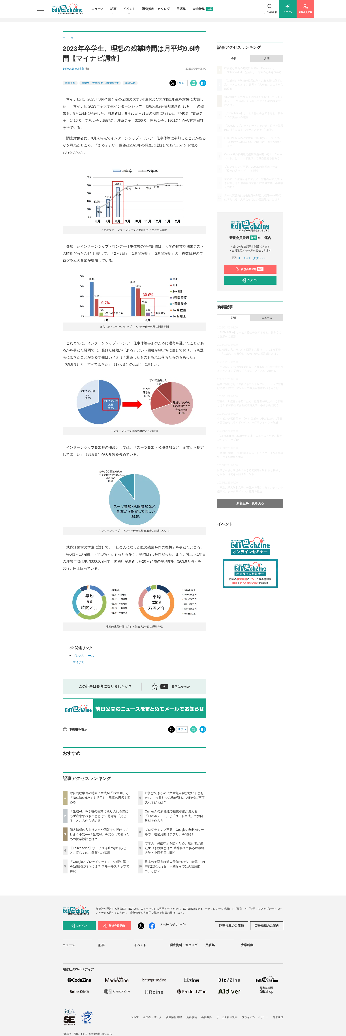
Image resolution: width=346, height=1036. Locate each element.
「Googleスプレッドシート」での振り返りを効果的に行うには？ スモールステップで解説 (99, 866)
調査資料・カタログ (156, 9)
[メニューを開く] (40, 9)
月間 (266, 58)
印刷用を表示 (75, 729)
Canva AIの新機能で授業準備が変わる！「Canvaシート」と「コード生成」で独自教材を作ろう (174, 816)
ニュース (97, 9)
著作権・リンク (152, 1017)
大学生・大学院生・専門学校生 (100, 83)
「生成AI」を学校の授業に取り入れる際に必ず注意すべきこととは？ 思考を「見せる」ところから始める (99, 816)
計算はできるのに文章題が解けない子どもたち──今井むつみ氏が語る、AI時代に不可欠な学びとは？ (175, 797)
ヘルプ (135, 1017)
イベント (129, 9)
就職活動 (130, 83)
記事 (113, 9)
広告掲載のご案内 (266, 925)
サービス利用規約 (226, 1017)
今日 (234, 58)
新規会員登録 (249, 269)
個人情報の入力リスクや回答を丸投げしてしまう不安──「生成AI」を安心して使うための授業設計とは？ (100, 834)
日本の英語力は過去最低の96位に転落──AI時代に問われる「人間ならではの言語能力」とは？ (175, 866)
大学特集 (202, 9)
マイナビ (79, 662)
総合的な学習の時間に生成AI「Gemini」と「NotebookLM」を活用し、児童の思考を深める (100, 797)
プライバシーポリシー (255, 1017)
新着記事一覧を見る (250, 503)
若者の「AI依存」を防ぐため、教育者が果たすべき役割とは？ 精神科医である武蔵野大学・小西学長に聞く (174, 848)
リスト (183, 83)
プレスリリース (83, 655)
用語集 (181, 9)
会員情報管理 (174, 1017)
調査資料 (70, 83)
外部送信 (278, 1017)
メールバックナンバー (250, 258)
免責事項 (191, 1017)
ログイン (249, 280)
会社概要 (206, 1017)
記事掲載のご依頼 (231, 925)
